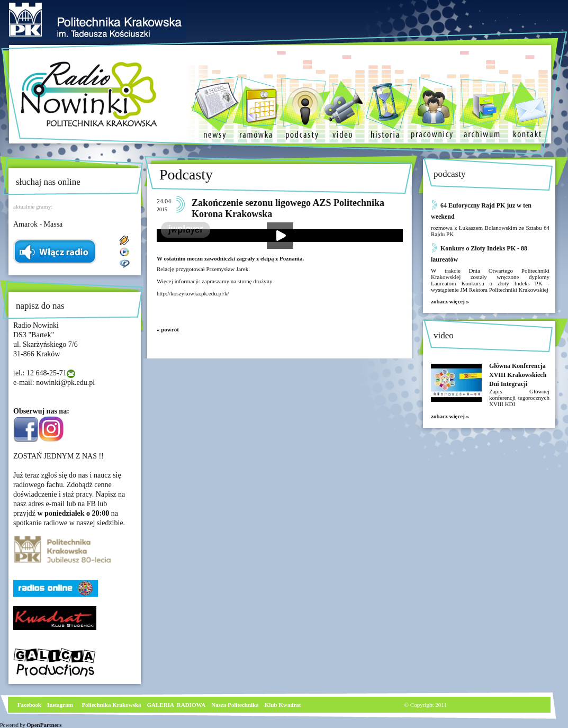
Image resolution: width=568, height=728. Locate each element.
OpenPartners (44, 725)
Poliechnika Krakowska (112, 705)
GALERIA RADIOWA (176, 705)
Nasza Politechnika (235, 705)
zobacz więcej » (450, 301)
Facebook (28, 705)
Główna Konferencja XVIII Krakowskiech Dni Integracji (517, 375)
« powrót (168, 329)
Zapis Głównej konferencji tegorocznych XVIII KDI (519, 397)
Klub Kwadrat (283, 705)
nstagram (61, 705)
